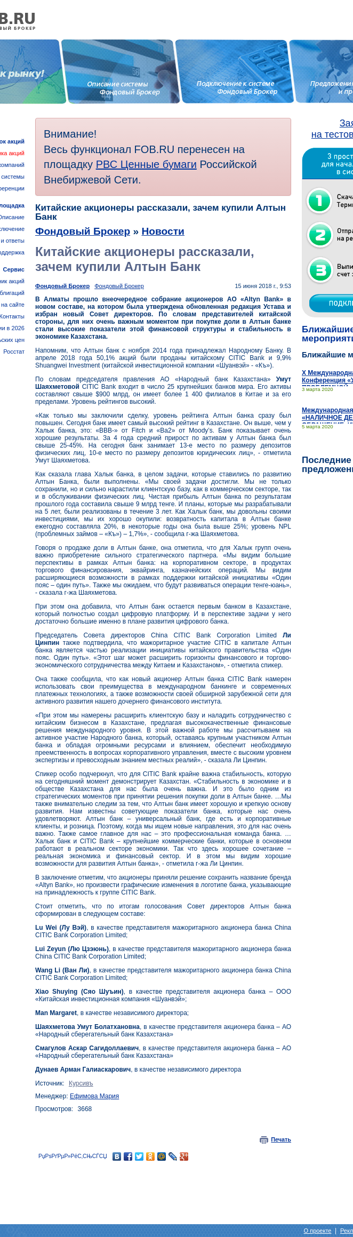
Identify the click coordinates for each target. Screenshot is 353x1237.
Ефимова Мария (94, 1096)
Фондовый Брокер (82, 231)
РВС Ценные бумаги (146, 164)
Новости (162, 231)
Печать (281, 1139)
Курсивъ (81, 1083)
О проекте (318, 1230)
